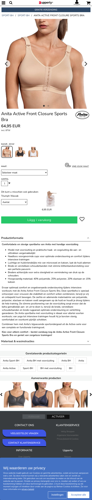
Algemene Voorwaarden (68, 435)
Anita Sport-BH (11, 360)
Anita (81, 360)
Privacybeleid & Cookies (68, 439)
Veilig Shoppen (68, 431)
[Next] (85, 64)
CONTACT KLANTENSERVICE (24, 442)
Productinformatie (12, 238)
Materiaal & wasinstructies (17, 341)
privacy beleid (28, 489)
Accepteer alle (78, 494)
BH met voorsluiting (51, 368)
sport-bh (8, 15)
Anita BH (66, 360)
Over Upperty (24, 456)
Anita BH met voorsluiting (40, 360)
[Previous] (6, 64)
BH (70, 368)
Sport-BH (28, 368)
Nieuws (67, 456)
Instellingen (57, 494)
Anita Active (9, 368)
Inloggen (77, 4)
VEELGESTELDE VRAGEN (24, 433)
